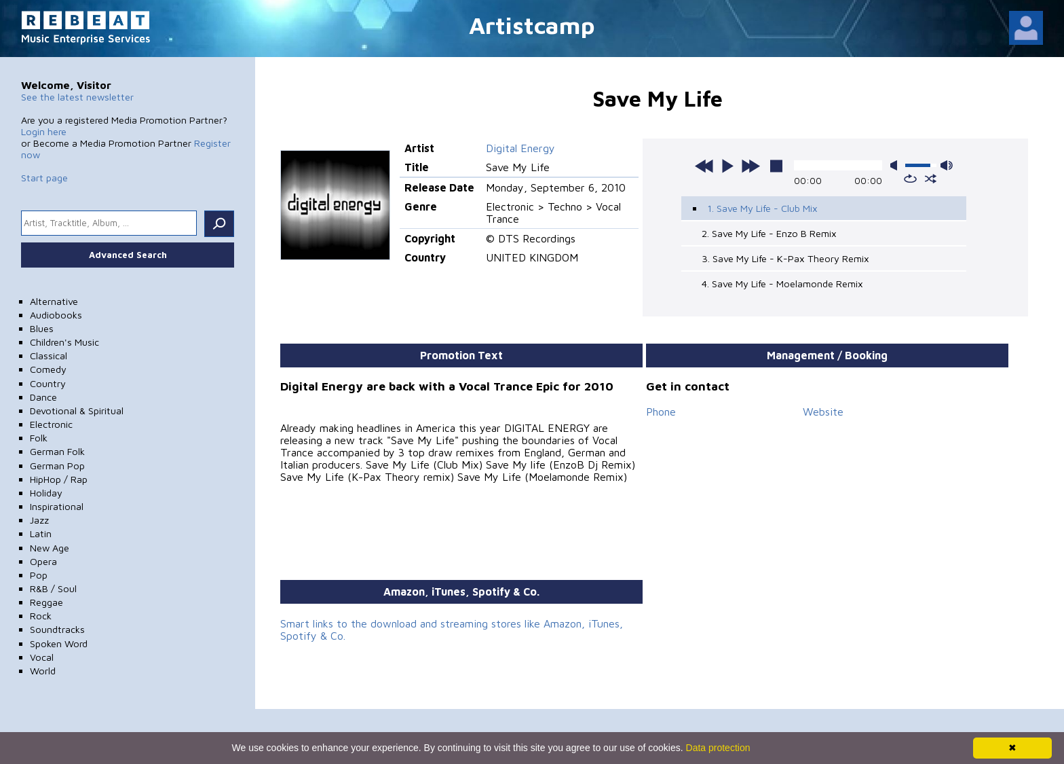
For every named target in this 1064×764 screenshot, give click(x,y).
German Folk (57, 451)
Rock (41, 615)
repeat (910, 178)
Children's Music (64, 342)
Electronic (51, 424)
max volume (946, 165)
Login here (43, 131)
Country (48, 383)
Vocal (42, 657)
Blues (42, 328)
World (43, 670)
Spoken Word (59, 643)
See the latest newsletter (77, 97)
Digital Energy (520, 148)
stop (776, 165)
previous (704, 165)
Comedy (48, 369)
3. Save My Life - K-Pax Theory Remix (785, 258)
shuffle (930, 178)
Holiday (46, 492)
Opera (43, 561)
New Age (49, 547)
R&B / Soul (53, 588)
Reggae (46, 602)
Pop (39, 575)
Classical (48, 355)
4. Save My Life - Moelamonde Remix (782, 283)
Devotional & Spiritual (77, 410)
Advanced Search (128, 254)
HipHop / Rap (59, 479)
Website (823, 411)
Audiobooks (56, 315)
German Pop (57, 465)
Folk (39, 437)
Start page (44, 177)
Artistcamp (532, 25)
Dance (43, 397)
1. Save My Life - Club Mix (762, 208)
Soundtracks (57, 629)
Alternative (54, 301)
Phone (661, 411)
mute (896, 165)
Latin (41, 533)
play (727, 165)
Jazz (39, 520)
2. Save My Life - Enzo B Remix (769, 233)
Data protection (718, 747)
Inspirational (56, 506)
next (750, 165)
